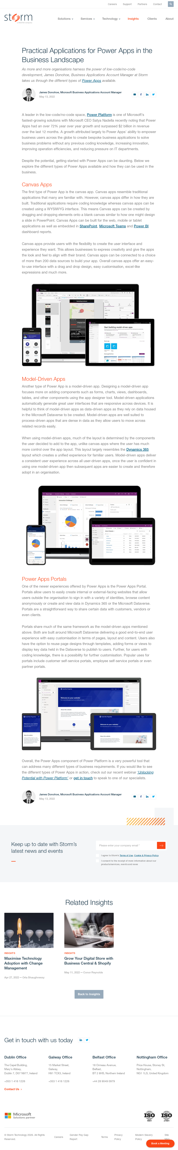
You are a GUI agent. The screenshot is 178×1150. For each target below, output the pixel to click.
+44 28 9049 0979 (103, 1082)
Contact (157, 4)
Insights (133, 18)
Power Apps (91, 81)
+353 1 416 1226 (14, 1082)
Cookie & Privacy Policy (146, 855)
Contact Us (11, 1090)
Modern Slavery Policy (144, 1138)
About (169, 18)
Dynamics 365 (137, 449)
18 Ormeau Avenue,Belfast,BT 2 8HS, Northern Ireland (109, 1070)
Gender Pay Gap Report (79, 1138)
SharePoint (88, 226)
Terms (104, 1138)
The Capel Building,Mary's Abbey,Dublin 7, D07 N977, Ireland (21, 1070)
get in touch (83, 778)
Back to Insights (89, 994)
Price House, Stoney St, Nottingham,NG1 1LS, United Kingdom (153, 1070)
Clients (152, 18)
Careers (112, 4)
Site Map (167, 1138)
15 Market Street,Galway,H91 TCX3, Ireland (59, 1070)
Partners (142, 4)
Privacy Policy (118, 1138)
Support (127, 4)
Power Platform (99, 115)
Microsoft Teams (112, 226)
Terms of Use (126, 855)
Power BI (141, 226)
